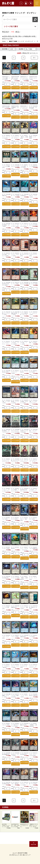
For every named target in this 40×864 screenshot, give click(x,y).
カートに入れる (6, 87)
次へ (34, 57)
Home (4, 41)
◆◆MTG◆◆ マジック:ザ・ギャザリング (21, 41)
